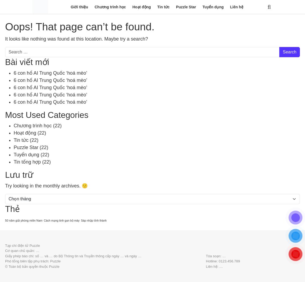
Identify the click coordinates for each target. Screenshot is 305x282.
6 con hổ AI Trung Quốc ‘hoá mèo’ (50, 73)
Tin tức (163, 7)
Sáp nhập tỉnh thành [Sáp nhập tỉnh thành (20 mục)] (94, 220)
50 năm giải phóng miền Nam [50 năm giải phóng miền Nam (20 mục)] (23, 220)
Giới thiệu (79, 7)
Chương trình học (110, 7)
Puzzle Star (186, 7)
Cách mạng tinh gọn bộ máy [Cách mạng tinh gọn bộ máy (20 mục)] (62, 220)
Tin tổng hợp (27, 162)
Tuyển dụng (213, 7)
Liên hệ (236, 7)
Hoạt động (141, 7)
